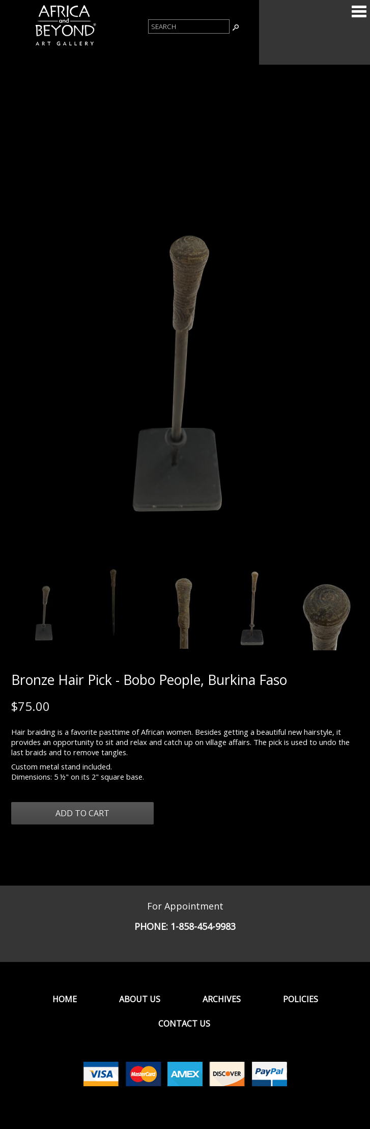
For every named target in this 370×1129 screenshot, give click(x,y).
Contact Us (184, 1023)
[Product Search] (189, 26)
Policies (300, 999)
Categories (359, 11)
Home (64, 999)
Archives (222, 999)
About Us (139, 999)
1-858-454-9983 (203, 926)
